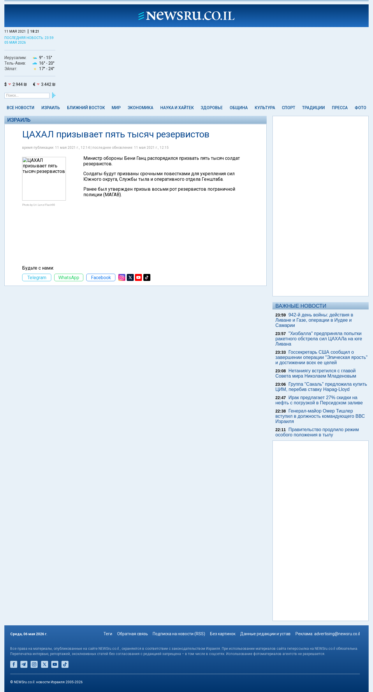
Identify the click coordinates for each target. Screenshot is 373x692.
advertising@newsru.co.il (337, 633)
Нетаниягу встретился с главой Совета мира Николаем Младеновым (315, 373)
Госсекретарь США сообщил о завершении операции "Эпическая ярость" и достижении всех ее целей (321, 357)
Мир (116, 107)
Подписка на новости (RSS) (179, 633)
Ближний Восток (86, 107)
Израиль (50, 107)
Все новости (20, 107)
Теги (107, 633)
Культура (265, 107)
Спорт (288, 107)
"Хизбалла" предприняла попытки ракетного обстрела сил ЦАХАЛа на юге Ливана (318, 338)
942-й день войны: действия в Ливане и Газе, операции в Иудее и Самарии (314, 320)
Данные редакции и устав (265, 633)
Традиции (313, 107)
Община (239, 107)
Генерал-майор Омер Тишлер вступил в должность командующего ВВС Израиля (320, 416)
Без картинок (222, 633)
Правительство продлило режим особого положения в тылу (317, 432)
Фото (360, 107)
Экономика (140, 107)
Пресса (340, 107)
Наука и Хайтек (177, 107)
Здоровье (212, 107)
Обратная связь (132, 633)
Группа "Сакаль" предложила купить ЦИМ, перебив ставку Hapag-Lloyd (321, 387)
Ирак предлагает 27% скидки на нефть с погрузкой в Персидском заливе (319, 400)
